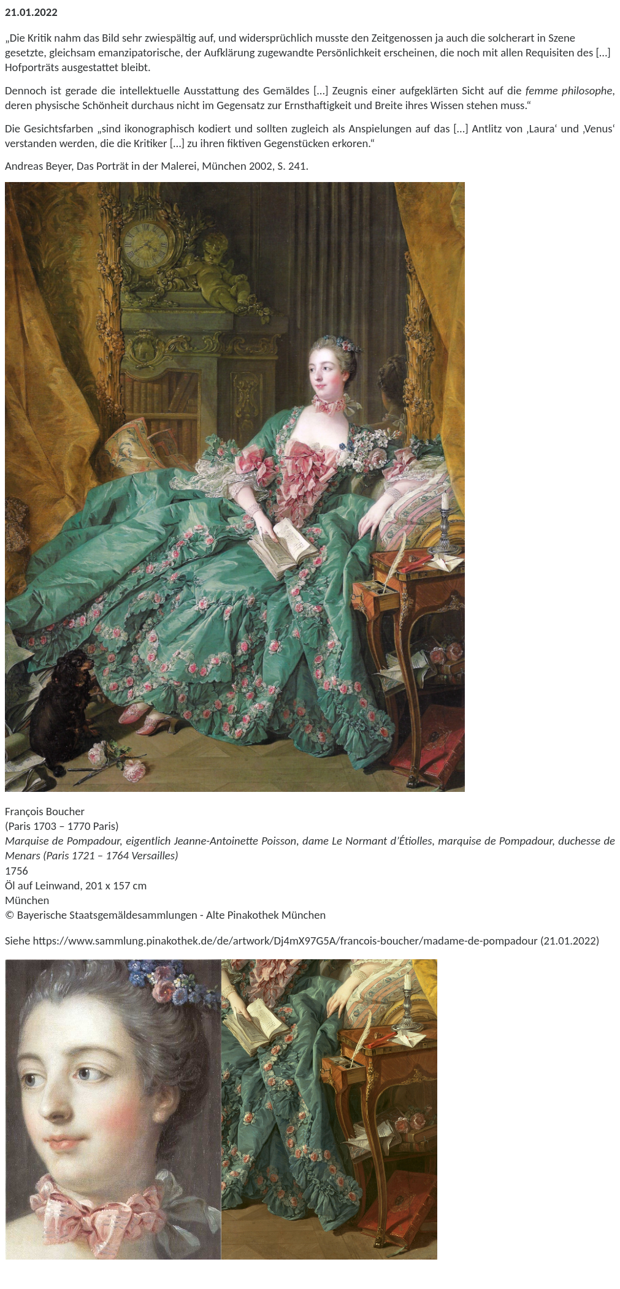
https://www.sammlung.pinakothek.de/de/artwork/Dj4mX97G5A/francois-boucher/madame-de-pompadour (285, 940)
